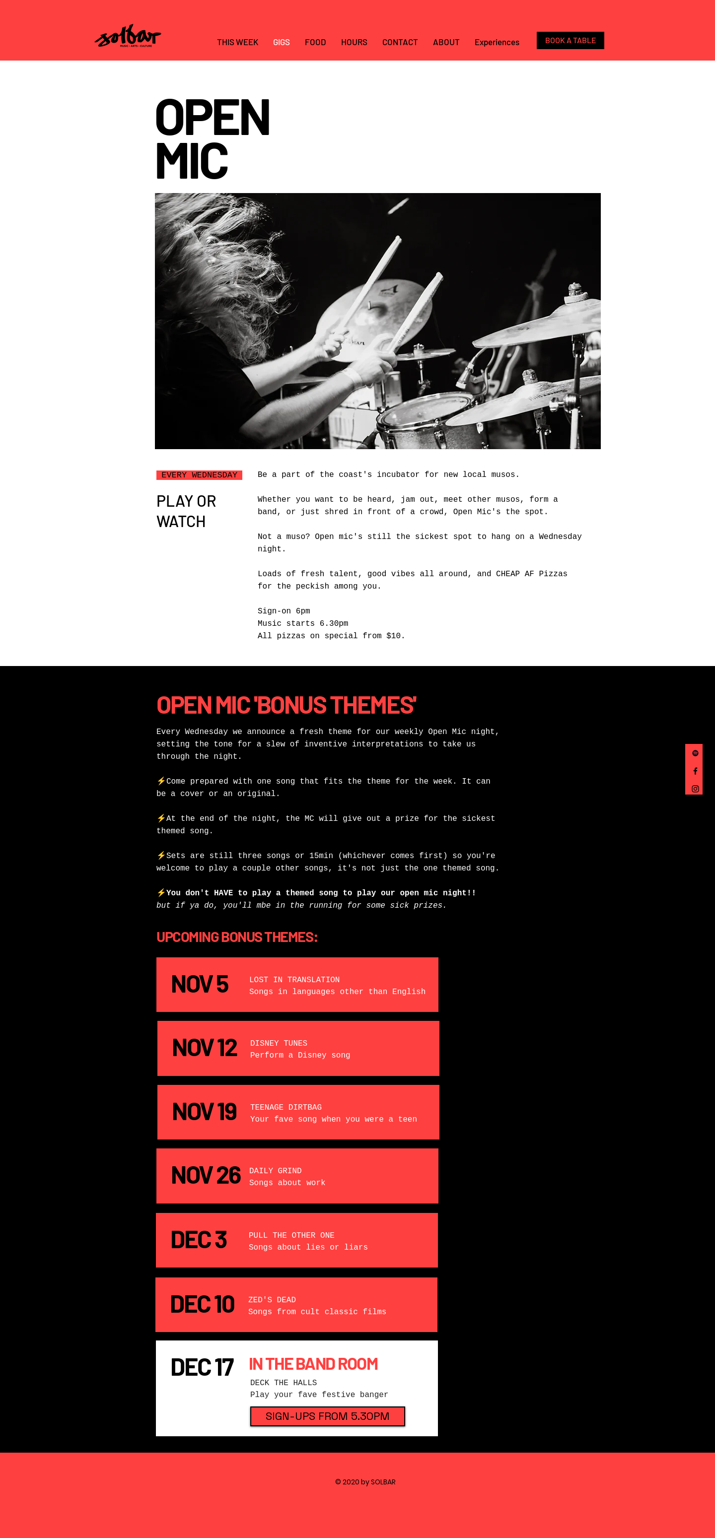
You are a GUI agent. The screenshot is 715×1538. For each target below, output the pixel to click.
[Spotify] (695, 753)
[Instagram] (695, 789)
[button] (327, 1416)
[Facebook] (695, 771)
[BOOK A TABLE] (570, 40)
